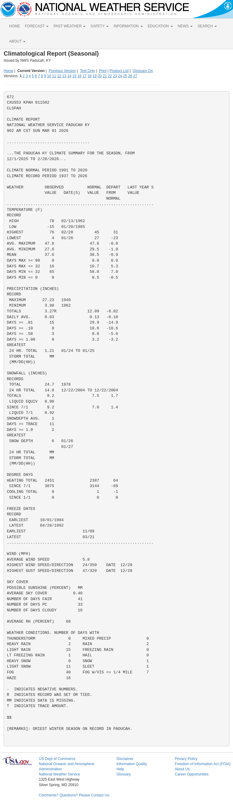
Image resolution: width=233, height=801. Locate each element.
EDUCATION (160, 26)
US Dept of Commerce (57, 759)
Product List (119, 71)
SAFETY (99, 26)
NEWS (185, 26)
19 (94, 76)
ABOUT (17, 41)
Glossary (123, 774)
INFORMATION (128, 26)
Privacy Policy (186, 759)
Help (120, 769)
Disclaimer (124, 759)
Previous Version (62, 71)
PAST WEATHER (69, 26)
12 (59, 76)
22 (110, 76)
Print (102, 71)
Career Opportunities (191, 774)
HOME (14, 26)
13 (64, 76)
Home (8, 71)
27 (135, 76)
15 (74, 76)
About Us (182, 769)
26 (130, 76)
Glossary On (143, 71)
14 (69, 76)
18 (90, 76)
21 (105, 76)
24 (120, 76)
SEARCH (207, 26)
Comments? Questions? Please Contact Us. (74, 795)
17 (84, 76)
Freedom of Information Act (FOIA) (203, 764)
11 (54, 76)
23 (115, 76)
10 (49, 76)
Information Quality (131, 764)
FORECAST (37, 26)
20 (100, 76)
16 (79, 76)
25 (125, 76)
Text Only (87, 71)
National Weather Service (59, 774)
